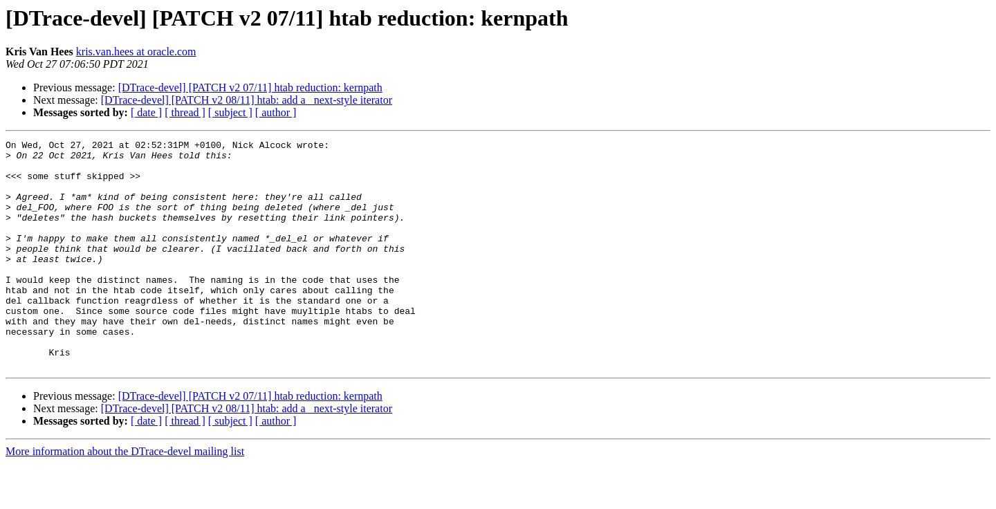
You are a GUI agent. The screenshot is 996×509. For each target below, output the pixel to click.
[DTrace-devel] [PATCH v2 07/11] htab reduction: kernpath (250, 87)
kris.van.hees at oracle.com (136, 51)
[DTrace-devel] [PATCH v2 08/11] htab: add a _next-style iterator (246, 100)
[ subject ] (230, 112)
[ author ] (276, 112)
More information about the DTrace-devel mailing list (125, 497)
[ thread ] (185, 112)
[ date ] (146, 112)
